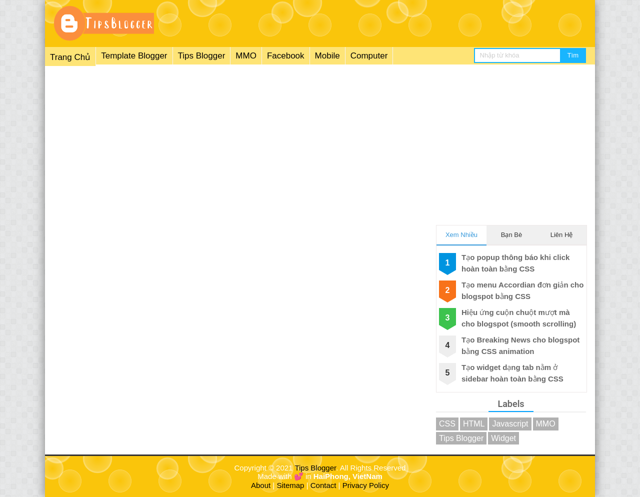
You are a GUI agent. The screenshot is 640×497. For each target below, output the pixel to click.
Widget (503, 438)
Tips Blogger (202, 55)
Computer (369, 55)
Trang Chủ (70, 57)
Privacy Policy (365, 485)
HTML (474, 424)
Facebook (285, 55)
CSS (447, 424)
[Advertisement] (320, 140)
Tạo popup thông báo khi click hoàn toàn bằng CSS (516, 263)
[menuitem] (219, 56)
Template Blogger (134, 55)
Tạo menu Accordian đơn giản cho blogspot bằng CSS (523, 290)
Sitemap (290, 485)
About (260, 485)
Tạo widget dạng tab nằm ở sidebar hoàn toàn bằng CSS (513, 373)
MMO (246, 55)
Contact (323, 485)
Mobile (327, 55)
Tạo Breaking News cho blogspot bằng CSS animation (521, 346)
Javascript (510, 424)
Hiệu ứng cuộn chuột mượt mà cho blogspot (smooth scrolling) (519, 318)
